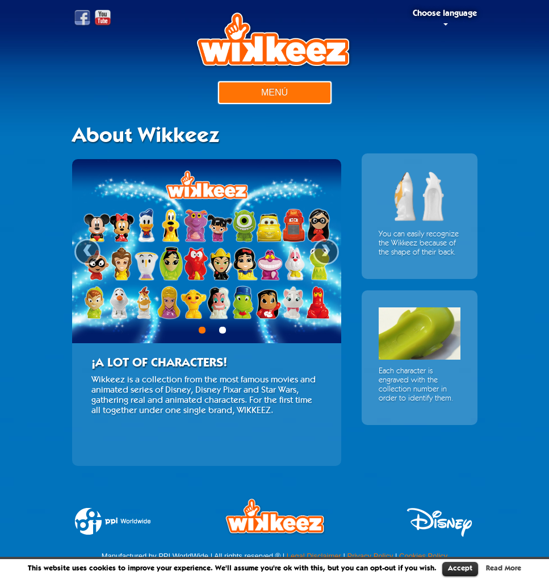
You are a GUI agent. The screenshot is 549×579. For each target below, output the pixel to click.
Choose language (445, 18)
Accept (460, 568)
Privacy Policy (370, 556)
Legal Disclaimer (314, 556)
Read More (503, 568)
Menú (274, 92)
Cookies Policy (423, 556)
